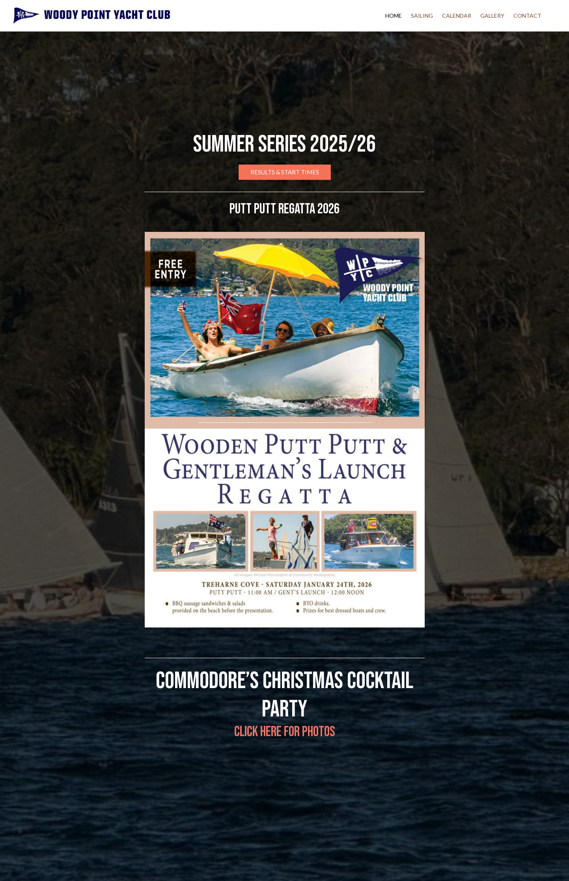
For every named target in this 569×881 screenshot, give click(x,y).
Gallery (492, 15)
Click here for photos (284, 732)
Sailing (422, 15)
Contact (527, 15)
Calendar (456, 15)
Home (393, 15)
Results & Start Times (284, 172)
